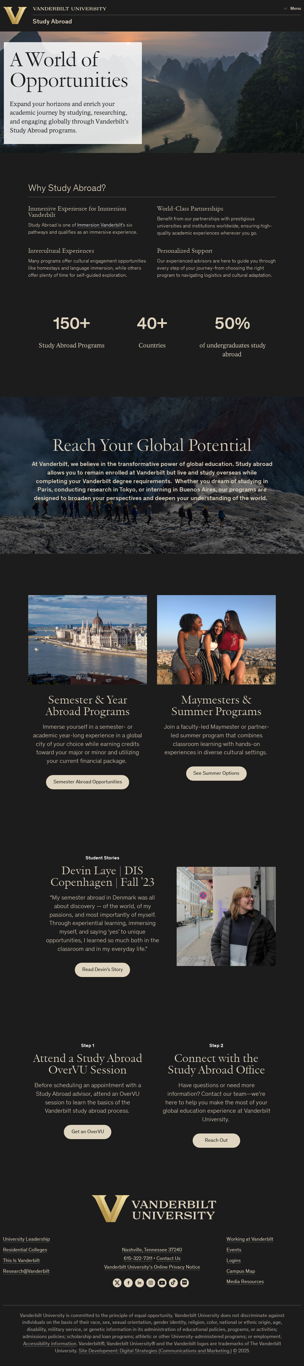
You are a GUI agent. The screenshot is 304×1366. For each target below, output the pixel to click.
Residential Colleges (25, 1250)
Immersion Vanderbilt (99, 225)
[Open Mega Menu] (292, 9)
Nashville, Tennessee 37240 (152, 1250)
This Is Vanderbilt (21, 1261)
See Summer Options (216, 773)
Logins (234, 1261)
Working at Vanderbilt (250, 1240)
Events (234, 1250)
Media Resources (245, 1282)
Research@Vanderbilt (26, 1272)
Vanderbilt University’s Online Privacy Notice (152, 1267)
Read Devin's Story (102, 970)
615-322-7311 (138, 1259)
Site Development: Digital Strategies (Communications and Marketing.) (155, 1351)
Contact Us (168, 1259)
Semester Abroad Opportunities (87, 782)
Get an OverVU (88, 1132)
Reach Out (216, 1141)
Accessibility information (49, 1344)
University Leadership (26, 1240)
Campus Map (241, 1272)
